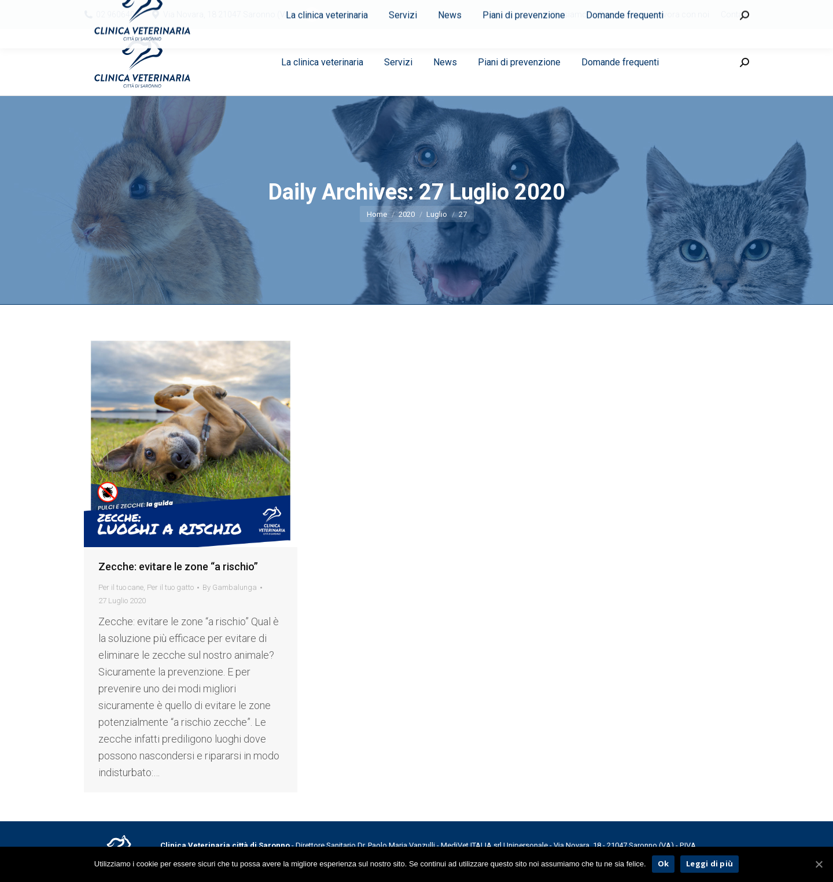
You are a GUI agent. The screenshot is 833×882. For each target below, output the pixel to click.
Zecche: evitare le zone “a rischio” (178, 566)
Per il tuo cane (120, 587)
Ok (663, 863)
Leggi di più (709, 863)
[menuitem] (568, 14)
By (229, 587)
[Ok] (818, 864)
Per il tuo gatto (170, 587)
